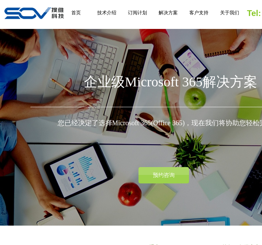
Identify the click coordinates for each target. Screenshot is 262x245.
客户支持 (198, 12)
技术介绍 (106, 12)
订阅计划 (137, 12)
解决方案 (168, 12)
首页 (76, 12)
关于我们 (229, 12)
